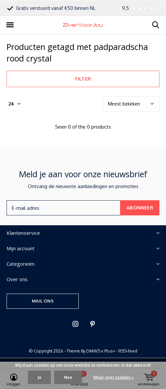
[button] (10, 25)
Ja (39, 377)
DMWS (93, 350)
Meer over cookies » (113, 377)
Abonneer (139, 208)
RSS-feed (127, 350)
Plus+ (109, 350)
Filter (83, 79)
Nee (68, 377)
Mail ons (42, 301)
